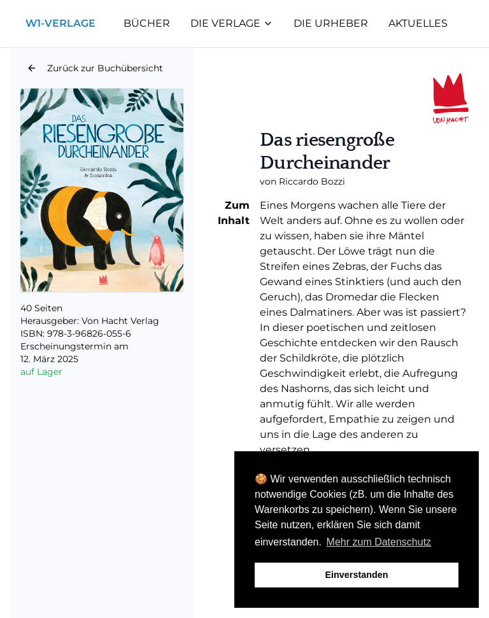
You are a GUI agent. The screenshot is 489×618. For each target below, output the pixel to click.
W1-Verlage (60, 23)
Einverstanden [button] (356, 575)
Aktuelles (418, 23)
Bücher (147, 23)
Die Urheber (331, 23)
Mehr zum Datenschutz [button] (379, 542)
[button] (94, 68)
